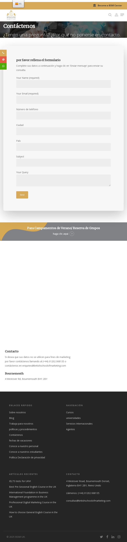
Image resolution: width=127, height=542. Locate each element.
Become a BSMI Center (107, 5)
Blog (11, 418)
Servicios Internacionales (79, 423)
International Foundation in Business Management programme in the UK (28, 494)
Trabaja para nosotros (21, 423)
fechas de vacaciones (20, 440)
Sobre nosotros (17, 412)
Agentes (70, 429)
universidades (73, 418)
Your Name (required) (63, 82)
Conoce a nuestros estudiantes (25, 451)
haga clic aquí (60, 233)
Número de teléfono (63, 113)
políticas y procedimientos (23, 429)
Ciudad (63, 129)
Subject (63, 161)
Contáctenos (16, 434)
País (63, 145)
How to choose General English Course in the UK (33, 514)
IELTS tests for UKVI (20, 481)
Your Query (63, 179)
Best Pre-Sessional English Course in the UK (32, 486)
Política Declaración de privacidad (27, 457)
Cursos (70, 412)
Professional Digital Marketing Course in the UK (32, 504)
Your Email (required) (63, 98)
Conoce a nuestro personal (23, 446)
